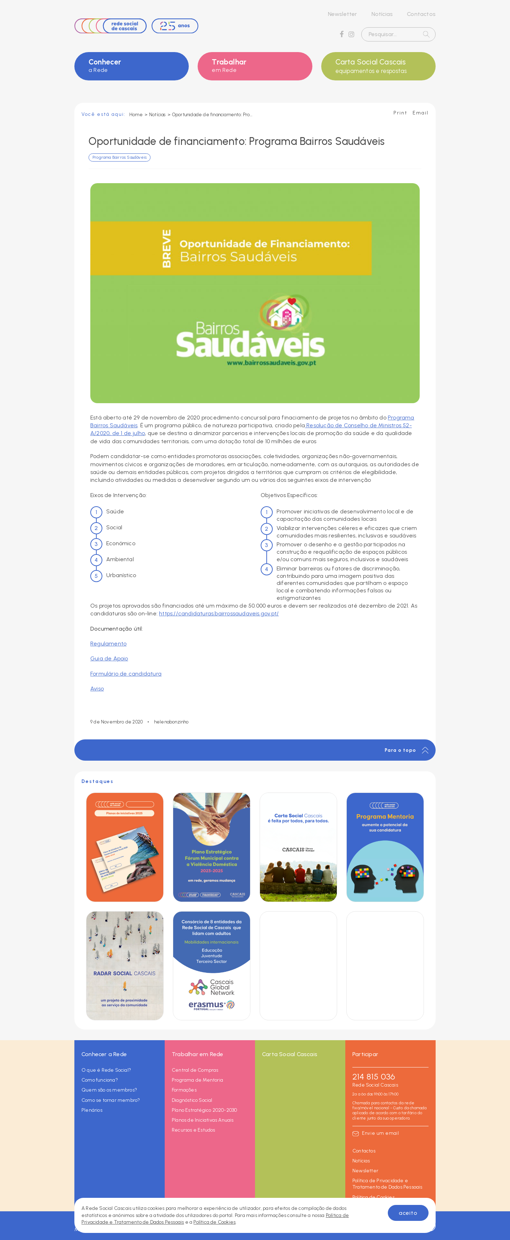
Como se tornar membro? (110, 1100)
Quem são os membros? (109, 1090)
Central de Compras (195, 1070)
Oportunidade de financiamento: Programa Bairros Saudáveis (213, 114)
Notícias (382, 14)
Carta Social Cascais (378, 66)
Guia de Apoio (109, 658)
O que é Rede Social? (106, 1070)
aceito (408, 1213)
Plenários (91, 1110)
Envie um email (380, 1133)
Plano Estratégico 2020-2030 (204, 1110)
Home (136, 114)
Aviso (97, 688)
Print (400, 113)
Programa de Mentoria (197, 1080)
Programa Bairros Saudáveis (119, 157)
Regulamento (108, 643)
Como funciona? (99, 1080)
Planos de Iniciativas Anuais (203, 1120)
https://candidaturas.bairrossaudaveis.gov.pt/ (219, 613)
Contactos (421, 14)
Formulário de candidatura (126, 673)
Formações (184, 1090)
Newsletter (342, 14)
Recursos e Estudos (193, 1130)
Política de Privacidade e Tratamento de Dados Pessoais (387, 1184)
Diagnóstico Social (192, 1100)
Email (421, 113)
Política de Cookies (373, 1197)
